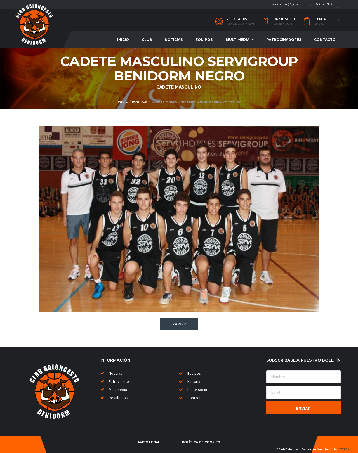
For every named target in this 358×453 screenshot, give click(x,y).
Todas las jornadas (240, 23)
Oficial (319, 23)
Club (147, 39)
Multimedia (237, 39)
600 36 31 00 (324, 4)
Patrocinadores (284, 39)
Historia (193, 381)
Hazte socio (284, 19)
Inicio (123, 39)
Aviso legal (149, 442)
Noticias (174, 39)
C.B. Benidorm (284, 23)
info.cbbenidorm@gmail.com (285, 4)
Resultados (236, 19)
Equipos (204, 39)
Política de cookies (201, 442)
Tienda (320, 19)
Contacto (325, 39)
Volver (179, 324)
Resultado (117, 397)
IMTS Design (346, 449)
